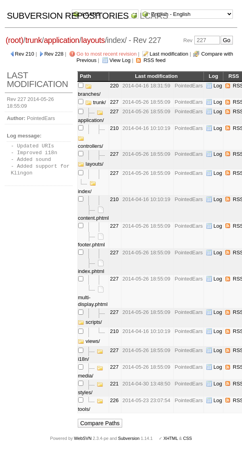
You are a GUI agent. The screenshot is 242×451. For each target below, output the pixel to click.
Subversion (129, 438)
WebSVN (82, 438)
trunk (33, 40)
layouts (93, 40)
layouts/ (90, 164)
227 (114, 102)
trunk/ (95, 102)
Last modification (169, 54)
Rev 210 (24, 54)
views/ (89, 341)
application (61, 40)
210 (114, 128)
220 (114, 86)
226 (114, 400)
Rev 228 (53, 54)
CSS (187, 438)
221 (114, 384)
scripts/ (90, 322)
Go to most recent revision (107, 54)
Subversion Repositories (68, 16)
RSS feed (155, 60)
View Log (120, 60)
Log (217, 86)
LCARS (154, 16)
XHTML (170, 438)
